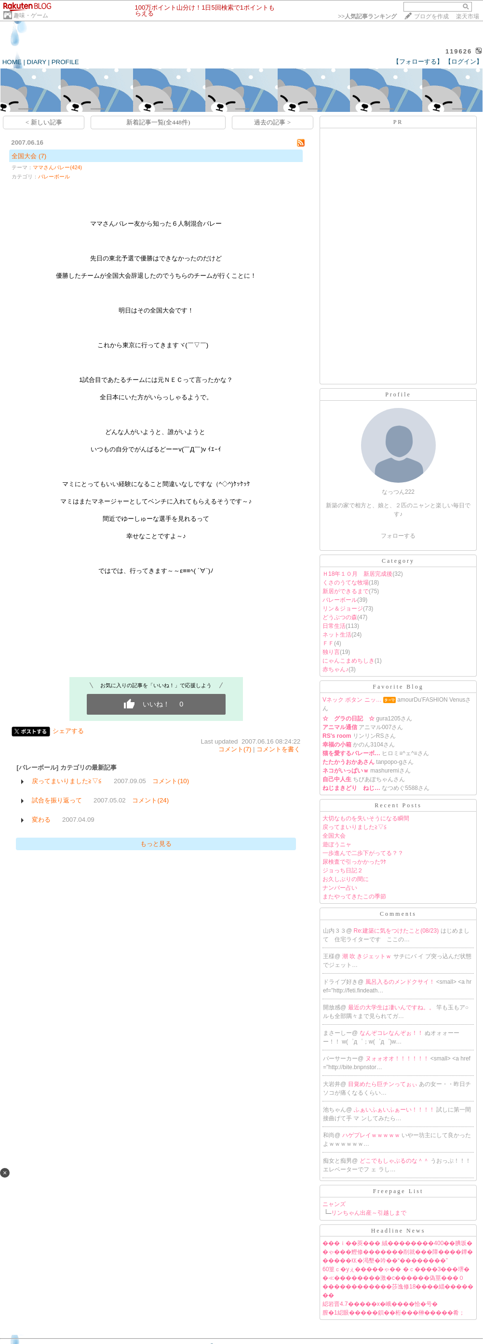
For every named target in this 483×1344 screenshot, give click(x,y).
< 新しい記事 (44, 122)
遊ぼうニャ (336, 844)
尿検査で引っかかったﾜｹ (354, 861)
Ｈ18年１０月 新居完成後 (357, 573)
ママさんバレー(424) (57, 167)
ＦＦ (328, 643)
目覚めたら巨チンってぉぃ (383, 1084)
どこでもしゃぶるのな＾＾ (395, 1160)
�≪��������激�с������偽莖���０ (393, 1278)
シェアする (68, 730)
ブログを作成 (431, 16)
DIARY (36, 62)
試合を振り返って (57, 800)
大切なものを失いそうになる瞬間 (365, 818)
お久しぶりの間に (345, 879)
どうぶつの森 (339, 617)
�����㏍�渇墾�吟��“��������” (385, 1260)
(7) (42, 156)
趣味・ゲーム (30, 15)
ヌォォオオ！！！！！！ (397, 1058)
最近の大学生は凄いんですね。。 (392, 1007)
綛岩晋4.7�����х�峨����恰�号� (380, 1304)
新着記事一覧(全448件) (158, 122)
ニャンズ (334, 1204)
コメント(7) (234, 749)
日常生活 (334, 626)
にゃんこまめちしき (348, 660)
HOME (12, 62)
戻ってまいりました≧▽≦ (67, 781)
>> (367, 16)
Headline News (398, 1230)
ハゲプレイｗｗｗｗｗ (372, 1135)
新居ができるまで (345, 591)
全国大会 (24, 156)
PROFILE (65, 62)
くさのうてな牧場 (345, 582)
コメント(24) (150, 800)
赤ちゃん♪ (335, 669)
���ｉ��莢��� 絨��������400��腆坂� (397, 1243)
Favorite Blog (398, 686)
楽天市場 (467, 16)
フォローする (398, 535)
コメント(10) (170, 781)
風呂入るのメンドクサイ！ (400, 981)
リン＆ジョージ (342, 608)
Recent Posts (398, 805)
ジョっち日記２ (342, 870)
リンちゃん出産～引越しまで (368, 1212)
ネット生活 (336, 634)
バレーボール (54, 176)
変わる (41, 819)
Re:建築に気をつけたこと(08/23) (397, 930)
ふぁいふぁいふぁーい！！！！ (395, 1109)
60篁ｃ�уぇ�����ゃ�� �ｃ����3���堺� (396, 1269)
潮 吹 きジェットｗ (367, 956)
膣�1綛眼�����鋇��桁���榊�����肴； (393, 1312)
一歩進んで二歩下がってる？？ (362, 853)
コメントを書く (278, 749)
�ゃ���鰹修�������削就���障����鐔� (397, 1252)
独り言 (331, 652)
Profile (398, 394)
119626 (458, 51)
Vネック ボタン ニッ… (352, 699)
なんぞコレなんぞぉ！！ (392, 1033)
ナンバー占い (339, 887)
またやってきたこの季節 (354, 896)
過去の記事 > (272, 122)
